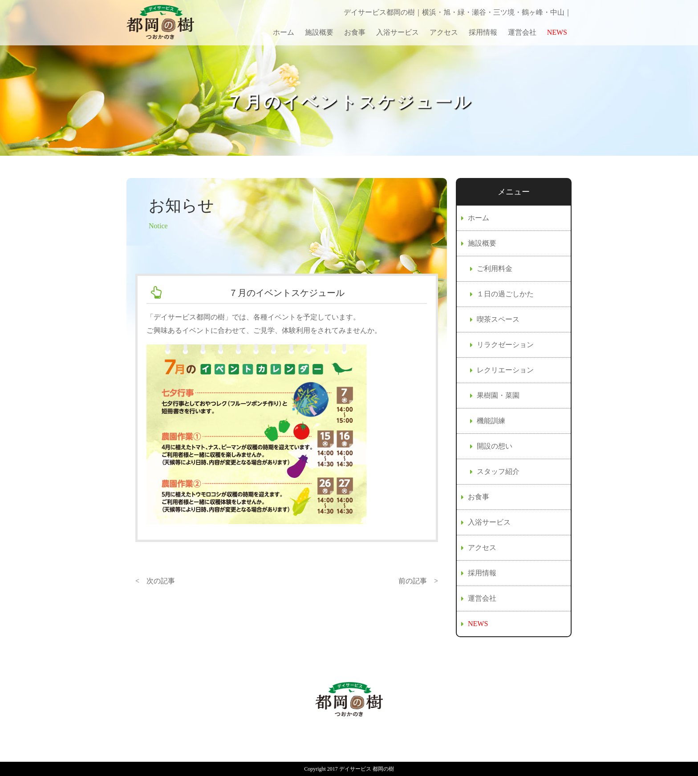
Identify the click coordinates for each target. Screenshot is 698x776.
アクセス (444, 32)
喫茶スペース (498, 319)
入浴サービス (397, 32)
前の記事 (412, 581)
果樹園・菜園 (498, 395)
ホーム (283, 32)
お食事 (354, 32)
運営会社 (522, 32)
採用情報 (483, 32)
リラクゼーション (505, 344)
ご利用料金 (494, 268)
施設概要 (319, 32)
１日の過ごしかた (505, 294)
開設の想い (494, 446)
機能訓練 (491, 420)
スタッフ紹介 (498, 471)
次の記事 (160, 581)
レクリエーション (505, 370)
